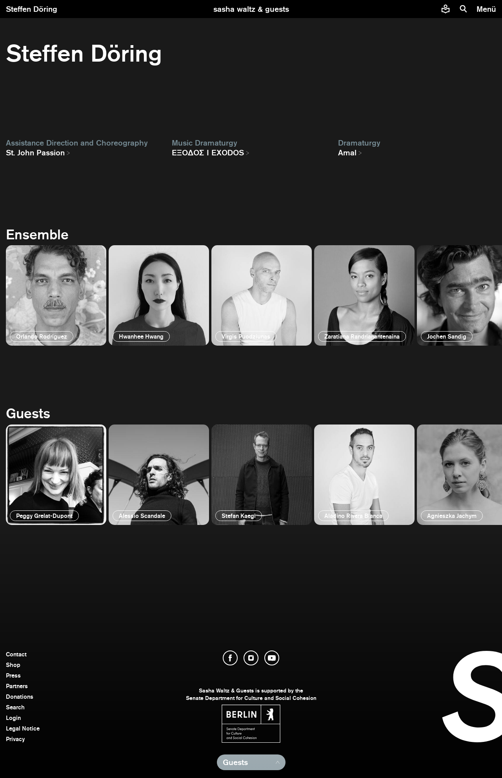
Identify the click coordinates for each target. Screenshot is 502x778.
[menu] (487, 9)
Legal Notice (23, 728)
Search (15, 707)
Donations (19, 696)
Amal (347, 153)
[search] (464, 9)
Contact (16, 654)
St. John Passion (35, 153)
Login (13, 718)
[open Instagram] (251, 657)
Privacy (15, 739)
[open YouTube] (271, 657)
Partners (17, 686)
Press (13, 675)
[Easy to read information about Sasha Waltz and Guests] (446, 9)
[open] (56, 295)
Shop (13, 665)
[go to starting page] (251, 9)
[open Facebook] (230, 657)
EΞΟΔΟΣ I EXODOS (208, 153)
